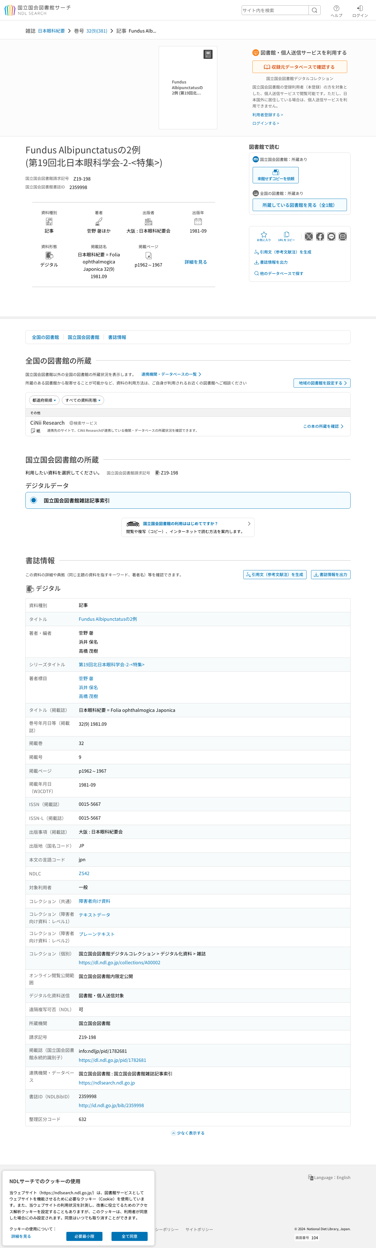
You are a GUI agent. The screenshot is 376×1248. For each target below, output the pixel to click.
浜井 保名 (88, 687)
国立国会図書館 (83, 337)
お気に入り (264, 236)
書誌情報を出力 (271, 262)
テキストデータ (94, 914)
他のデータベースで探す (278, 273)
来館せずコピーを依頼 (275, 175)
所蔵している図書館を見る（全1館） (300, 204)
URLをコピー (286, 236)
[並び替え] (44, 400)
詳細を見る (196, 261)
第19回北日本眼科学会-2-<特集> (112, 664)
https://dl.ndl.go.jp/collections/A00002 (119, 962)
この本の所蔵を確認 (324, 426)
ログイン (360, 10)
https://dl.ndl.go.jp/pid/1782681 (112, 1059)
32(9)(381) (96, 30)
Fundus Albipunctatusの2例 (108, 618)
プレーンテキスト (97, 934)
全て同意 (129, 1236)
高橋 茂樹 (88, 696)
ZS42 (84, 873)
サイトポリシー (199, 1229)
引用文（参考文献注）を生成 (282, 252)
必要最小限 (84, 1236)
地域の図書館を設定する (324, 383)
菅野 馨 (86, 678)
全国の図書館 (45, 337)
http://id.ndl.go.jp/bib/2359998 (111, 1105)
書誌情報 (117, 337)
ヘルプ (336, 10)
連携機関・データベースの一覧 (172, 374)
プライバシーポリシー (159, 1229)
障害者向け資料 (94, 900)
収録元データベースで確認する (299, 66)
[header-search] (281, 10)
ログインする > (265, 123)
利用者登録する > (267, 114)
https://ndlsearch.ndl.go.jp (107, 1082)
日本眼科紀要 (51, 30)
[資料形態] (83, 400)
